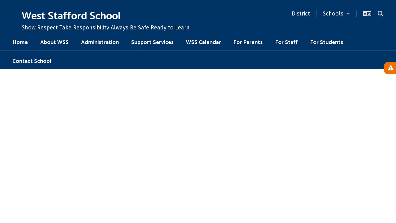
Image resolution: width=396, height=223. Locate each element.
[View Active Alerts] (390, 68)
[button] (336, 13)
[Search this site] (380, 14)
